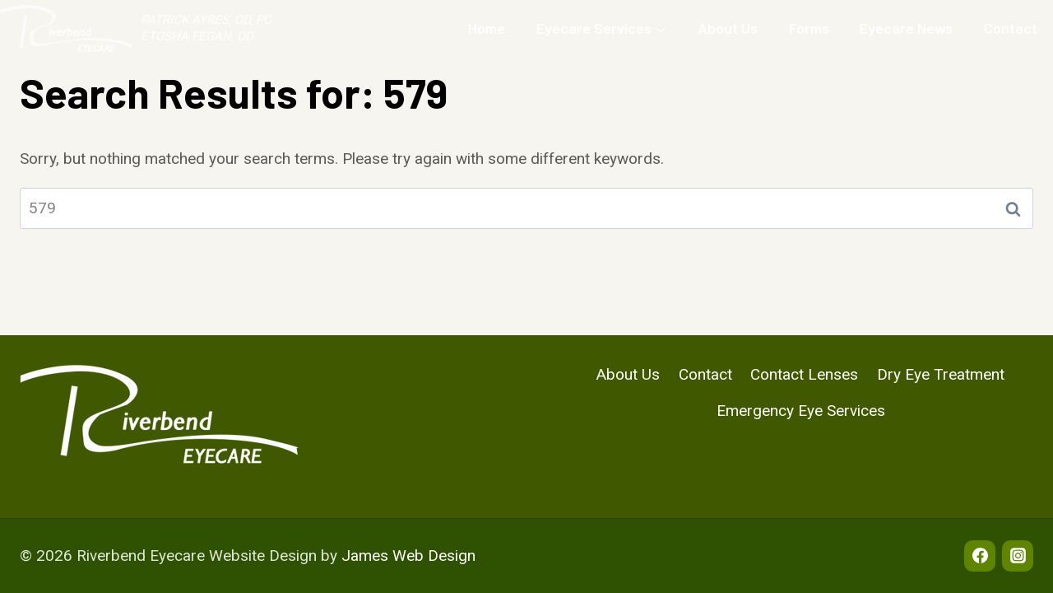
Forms (809, 28)
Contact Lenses (804, 374)
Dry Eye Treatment (940, 374)
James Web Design (408, 555)
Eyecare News (906, 28)
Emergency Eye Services (801, 410)
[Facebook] (979, 556)
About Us (728, 28)
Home (486, 28)
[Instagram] (1017, 556)
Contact (1010, 28)
